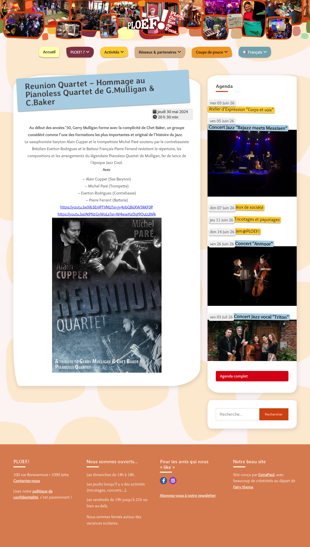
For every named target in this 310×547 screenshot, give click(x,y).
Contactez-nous (26, 480)
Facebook (163, 480)
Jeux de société (249, 207)
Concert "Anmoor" (253, 243)
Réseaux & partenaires (157, 52)
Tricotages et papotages (256, 219)
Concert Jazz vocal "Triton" (261, 316)
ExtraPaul (266, 474)
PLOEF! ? (77, 52)
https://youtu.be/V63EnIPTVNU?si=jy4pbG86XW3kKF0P (106, 207)
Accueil (49, 51)
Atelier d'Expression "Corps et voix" (241, 109)
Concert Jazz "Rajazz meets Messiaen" (248, 127)
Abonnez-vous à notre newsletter (188, 495)
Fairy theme (243, 487)
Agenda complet (234, 376)
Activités (111, 52)
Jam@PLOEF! (247, 231)
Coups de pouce (209, 52)
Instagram (173, 480)
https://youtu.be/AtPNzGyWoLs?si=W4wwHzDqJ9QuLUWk (107, 214)
